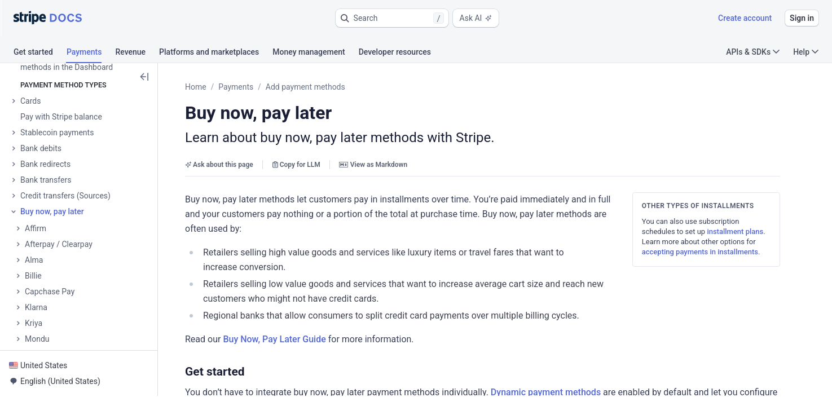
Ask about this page (221, 165)
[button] (392, 18)
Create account (745, 18)
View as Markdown (374, 164)
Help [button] (805, 51)
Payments (237, 86)
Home (197, 86)
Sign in (802, 18)
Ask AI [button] (476, 18)
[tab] (40, 53)
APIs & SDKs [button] (753, 51)
